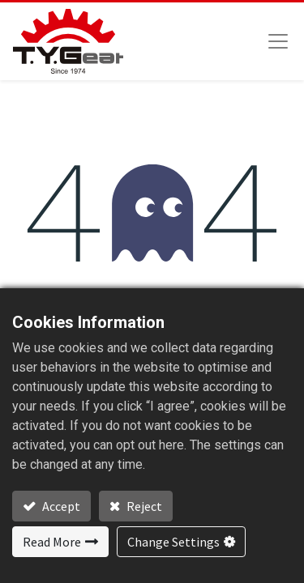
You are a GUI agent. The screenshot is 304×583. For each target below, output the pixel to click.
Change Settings (173, 542)
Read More (52, 542)
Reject (143, 506)
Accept (60, 506)
